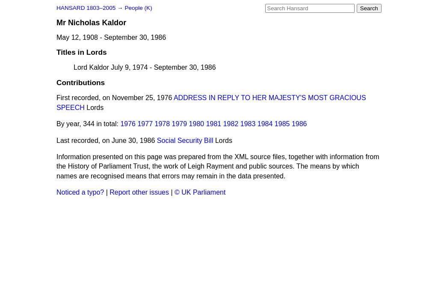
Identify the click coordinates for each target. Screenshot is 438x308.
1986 (299, 123)
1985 (282, 123)
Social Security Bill (185, 140)
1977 (145, 123)
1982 (231, 123)
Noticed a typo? (80, 192)
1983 (248, 123)
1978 (162, 123)
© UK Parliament (200, 192)
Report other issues (139, 192)
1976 (128, 123)
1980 (196, 123)
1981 (214, 123)
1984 (265, 123)
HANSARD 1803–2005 (85, 8)
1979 (179, 123)
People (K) (138, 8)
